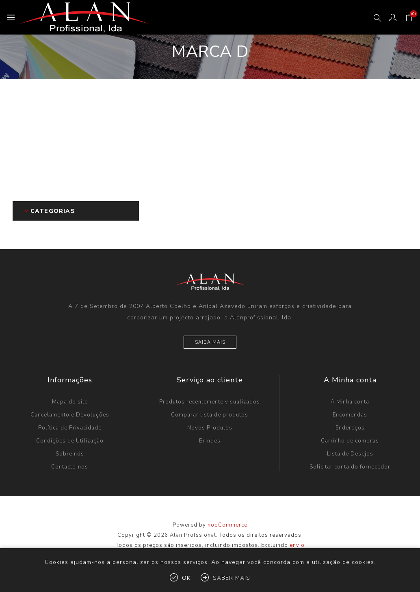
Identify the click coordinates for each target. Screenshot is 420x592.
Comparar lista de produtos (209, 415)
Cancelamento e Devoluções (69, 415)
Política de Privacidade (70, 428)
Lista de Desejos (350, 454)
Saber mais (231, 578)
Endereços (350, 428)
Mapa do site (70, 402)
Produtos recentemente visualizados (209, 402)
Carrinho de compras (350, 441)
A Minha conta (350, 402)
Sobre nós (70, 454)
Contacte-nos (69, 467)
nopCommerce (227, 525)
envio (297, 545)
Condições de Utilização (70, 441)
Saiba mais (210, 342)
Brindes (210, 441)
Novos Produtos (209, 428)
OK (186, 578)
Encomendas (350, 415)
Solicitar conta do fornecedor (350, 467)
